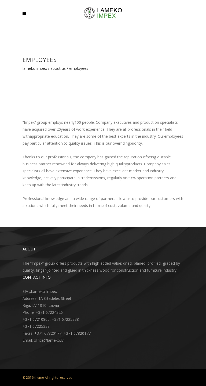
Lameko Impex (35, 68)
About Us (58, 68)
